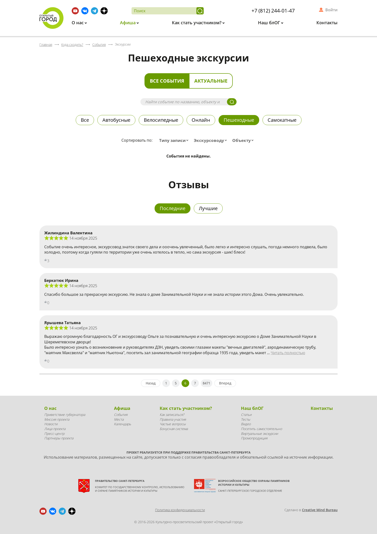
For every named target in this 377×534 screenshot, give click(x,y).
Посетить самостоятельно (261, 428)
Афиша (128, 22)
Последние (172, 208)
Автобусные (116, 120)
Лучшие (208, 208)
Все (85, 120)
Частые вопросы (173, 424)
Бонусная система (174, 428)
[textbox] (174, 140)
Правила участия (173, 419)
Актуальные (210, 81)
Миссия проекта (56, 419)
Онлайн (201, 120)
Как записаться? (172, 414)
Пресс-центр (54, 433)
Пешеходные (239, 120)
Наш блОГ (269, 22)
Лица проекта (54, 428)
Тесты (245, 419)
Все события (167, 81)
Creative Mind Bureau (320, 510)
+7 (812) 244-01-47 (273, 10)
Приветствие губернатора (64, 414)
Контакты (327, 22)
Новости (50, 424)
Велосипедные (161, 120)
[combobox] (174, 140)
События (120, 414)
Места (119, 419)
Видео (246, 424)
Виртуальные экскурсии (259, 433)
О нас (78, 22)
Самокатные (282, 120)
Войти (331, 9)
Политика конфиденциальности (180, 510)
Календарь (122, 424)
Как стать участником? (197, 22)
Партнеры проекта (58, 438)
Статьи (246, 414)
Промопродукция (254, 438)
